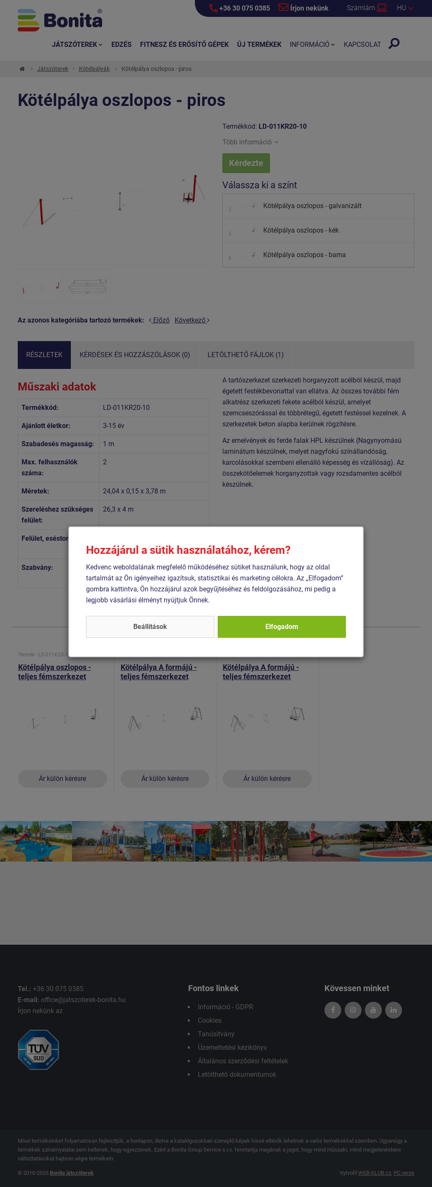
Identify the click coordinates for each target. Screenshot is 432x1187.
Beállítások (150, 627)
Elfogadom (281, 627)
